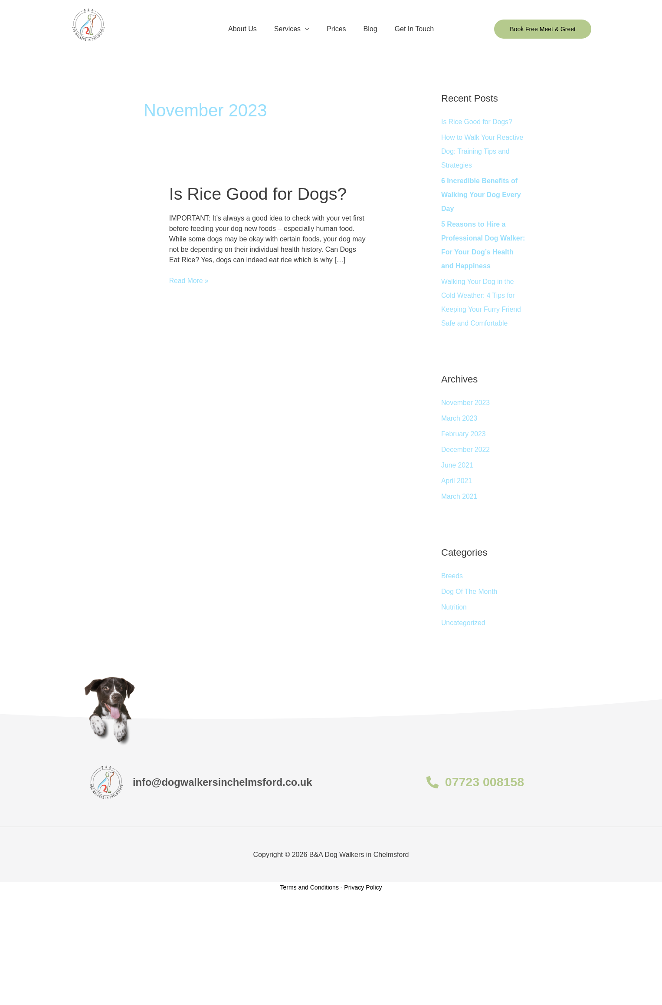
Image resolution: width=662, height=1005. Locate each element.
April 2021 (456, 480)
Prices (336, 29)
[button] (542, 29)
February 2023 (463, 434)
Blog (367, 29)
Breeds (452, 576)
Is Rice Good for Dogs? (259, 193)
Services (291, 29)
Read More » (189, 280)
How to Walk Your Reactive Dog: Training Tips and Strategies (482, 151)
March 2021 (459, 496)
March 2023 (459, 418)
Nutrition (454, 607)
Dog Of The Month (469, 591)
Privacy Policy (363, 887)
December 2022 (466, 449)
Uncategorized (463, 622)
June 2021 (457, 465)
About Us (249, 29)
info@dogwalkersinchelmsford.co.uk (227, 782)
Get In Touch (407, 29)
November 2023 (466, 402)
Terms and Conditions (309, 887)
